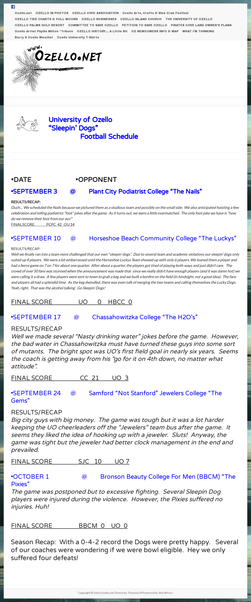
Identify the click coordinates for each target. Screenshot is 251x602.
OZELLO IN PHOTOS (51, 13)
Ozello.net (23, 13)
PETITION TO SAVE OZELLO (144, 25)
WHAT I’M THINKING (198, 31)
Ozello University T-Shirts (78, 37)
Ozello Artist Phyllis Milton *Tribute (44, 31)
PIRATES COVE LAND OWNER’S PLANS (201, 25)
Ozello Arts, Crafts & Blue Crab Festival (155, 13)
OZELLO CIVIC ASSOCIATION (95, 13)
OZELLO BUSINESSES (99, 19)
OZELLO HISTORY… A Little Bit (102, 31)
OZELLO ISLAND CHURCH (141, 19)
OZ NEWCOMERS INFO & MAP (155, 31)
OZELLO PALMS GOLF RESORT (39, 25)
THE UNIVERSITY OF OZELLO (188, 19)
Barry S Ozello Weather (34, 37)
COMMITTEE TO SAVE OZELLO (93, 25)
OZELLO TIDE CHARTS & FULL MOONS (46, 19)
